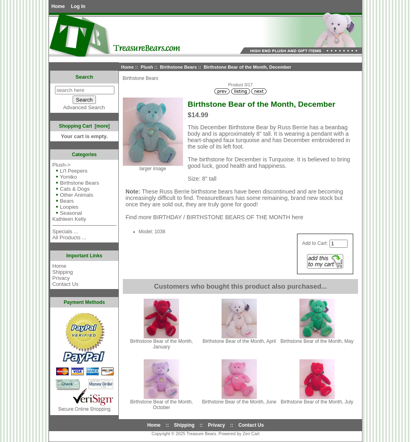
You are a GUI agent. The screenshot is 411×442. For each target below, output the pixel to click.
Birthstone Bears (178, 67)
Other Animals (72, 195)
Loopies (65, 207)
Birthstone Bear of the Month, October (161, 404)
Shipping (62, 272)
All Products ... (69, 237)
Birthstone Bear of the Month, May (317, 341)
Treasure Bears (201, 433)
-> (61, 165)
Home (58, 6)
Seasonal (67, 213)
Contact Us (65, 284)
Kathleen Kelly (69, 219)
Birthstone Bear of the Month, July (317, 402)
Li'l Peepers (69, 171)
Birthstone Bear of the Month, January (161, 344)
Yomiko (64, 177)
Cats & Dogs (71, 189)
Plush (146, 67)
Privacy (60, 278)
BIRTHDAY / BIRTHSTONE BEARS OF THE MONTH (221, 217)
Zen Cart (251, 433)
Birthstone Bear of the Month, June (239, 402)
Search (84, 77)
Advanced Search (84, 107)
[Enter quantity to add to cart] (339, 244)
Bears (62, 201)
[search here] (84, 90)
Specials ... (65, 231)
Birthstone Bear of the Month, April (239, 341)
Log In (78, 6)
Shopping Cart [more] (84, 126)
